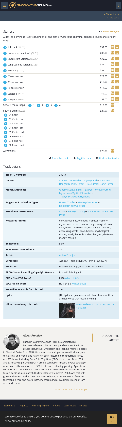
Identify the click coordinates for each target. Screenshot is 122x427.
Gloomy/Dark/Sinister (70, 189)
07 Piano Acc (15, 140)
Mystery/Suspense (87, 202)
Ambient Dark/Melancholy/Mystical (78, 180)
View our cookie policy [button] (18, 421)
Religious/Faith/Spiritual (72, 205)
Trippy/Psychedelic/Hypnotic (74, 196)
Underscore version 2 (23, 58)
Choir (62, 211)
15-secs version (16, 87)
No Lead (16, 70)
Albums (56, 405)
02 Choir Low (15, 119)
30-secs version (16, 82)
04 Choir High (15, 127)
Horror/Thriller (67, 202)
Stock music (70, 405)
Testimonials (8, 405)
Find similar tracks (109, 158)
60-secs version (16, 76)
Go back (114, 17)
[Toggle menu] (4, 5)
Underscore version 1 (23, 53)
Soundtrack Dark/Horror (100, 183)
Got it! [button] (112, 419)
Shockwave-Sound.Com (30, 5)
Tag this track (84, 158)
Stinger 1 (15, 93)
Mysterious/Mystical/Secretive (75, 193)
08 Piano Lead (16, 145)
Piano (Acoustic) (76, 211)
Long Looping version (23, 64)
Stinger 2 (15, 99)
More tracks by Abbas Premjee (70, 389)
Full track (16, 47)
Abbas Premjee (110, 31)
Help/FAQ (23, 405)
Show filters (112, 14)
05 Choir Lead (16, 132)
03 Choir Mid (15, 123)
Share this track (60, 158)
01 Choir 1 (14, 114)
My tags (83, 405)
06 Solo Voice (15, 136)
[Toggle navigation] (118, 5)
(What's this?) (71, 278)
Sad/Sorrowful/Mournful (98, 189)
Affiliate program (40, 405)
